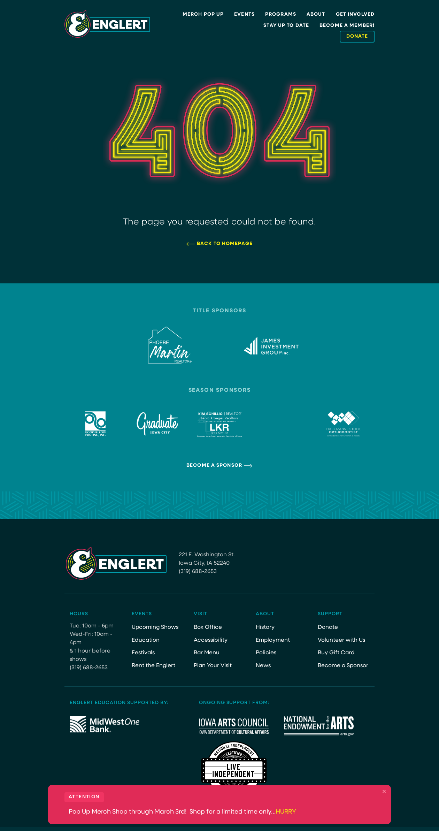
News (263, 666)
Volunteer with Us (341, 640)
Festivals (143, 653)
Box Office (208, 627)
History (265, 627)
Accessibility (211, 640)
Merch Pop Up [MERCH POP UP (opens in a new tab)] (203, 14)
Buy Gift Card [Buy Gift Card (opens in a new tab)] (336, 653)
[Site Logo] (107, 24)
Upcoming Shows (155, 627)
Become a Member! (347, 25)
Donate (328, 627)
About (316, 14)
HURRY (286, 812)
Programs (280, 14)
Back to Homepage (225, 243)
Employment (273, 640)
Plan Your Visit (213, 666)
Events (244, 14)
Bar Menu (207, 653)
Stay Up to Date (286, 25)
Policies (266, 653)
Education (146, 640)
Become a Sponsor (214, 465)
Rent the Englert (153, 666)
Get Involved (355, 14)
